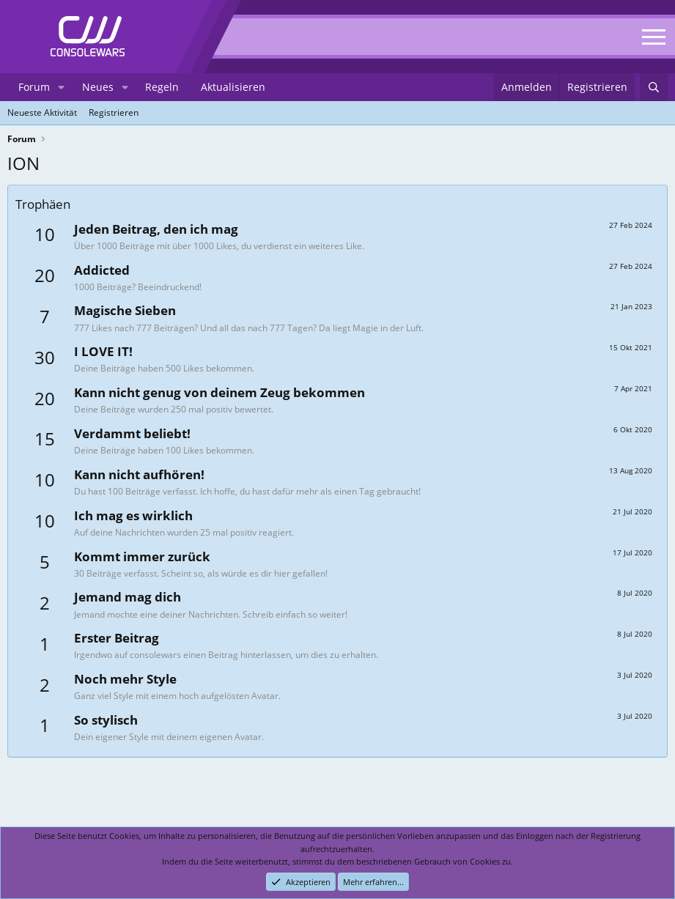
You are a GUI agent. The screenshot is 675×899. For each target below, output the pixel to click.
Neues (98, 87)
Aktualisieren (233, 87)
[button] (61, 87)
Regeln (162, 87)
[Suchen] (654, 87)
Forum (34, 87)
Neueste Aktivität (42, 112)
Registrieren (114, 112)
